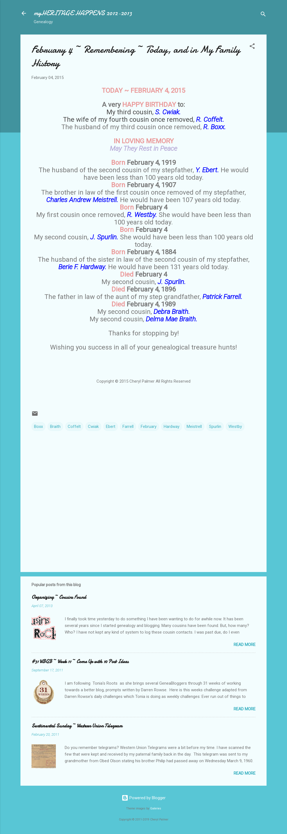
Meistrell (194, 426)
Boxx (38, 426)
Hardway (171, 426)
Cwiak (93, 426)
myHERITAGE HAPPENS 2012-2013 (83, 13)
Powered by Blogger (144, 797)
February (148, 426)
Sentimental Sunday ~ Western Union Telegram (77, 725)
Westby (235, 426)
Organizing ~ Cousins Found (59, 597)
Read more (244, 644)
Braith (55, 426)
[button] (252, 47)
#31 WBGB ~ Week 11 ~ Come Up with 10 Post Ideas (80, 661)
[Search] (263, 15)
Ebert (110, 426)
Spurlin (215, 426)
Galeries (155, 808)
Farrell (128, 426)
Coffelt (74, 426)
